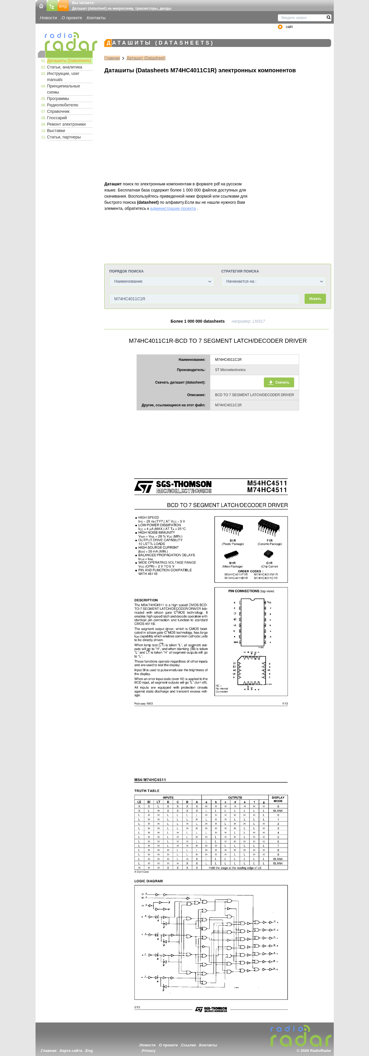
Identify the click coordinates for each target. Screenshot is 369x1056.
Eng (89, 1050)
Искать (315, 299)
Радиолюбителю (62, 105)
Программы (58, 98)
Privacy (149, 1050)
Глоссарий (57, 117)
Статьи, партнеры (64, 137)
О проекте (72, 17)
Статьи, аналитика (64, 67)
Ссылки (188, 1045)
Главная (112, 58)
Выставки (56, 130)
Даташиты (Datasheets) (69, 60)
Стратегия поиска (240, 271)
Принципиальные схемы (63, 89)
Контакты (96, 17)
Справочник (58, 111)
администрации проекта (173, 208)
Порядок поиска (126, 271)
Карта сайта (71, 1050)
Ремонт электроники (66, 124)
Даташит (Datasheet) (146, 58)
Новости (48, 17)
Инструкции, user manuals (63, 76)
